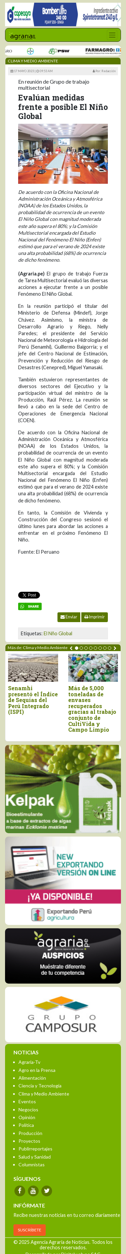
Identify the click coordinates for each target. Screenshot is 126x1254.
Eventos (27, 1101)
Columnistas (31, 1164)
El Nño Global (58, 633)
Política (26, 1125)
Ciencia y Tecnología (39, 1085)
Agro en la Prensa (36, 1070)
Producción (30, 1133)
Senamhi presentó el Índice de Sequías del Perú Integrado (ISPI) (33, 700)
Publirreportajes (35, 1148)
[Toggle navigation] (112, 35)
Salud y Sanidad (34, 1157)
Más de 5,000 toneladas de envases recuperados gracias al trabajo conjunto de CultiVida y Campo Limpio (92, 709)
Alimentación (32, 1078)
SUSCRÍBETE (29, 1229)
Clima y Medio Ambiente (43, 1094)
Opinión (26, 1117)
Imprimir (94, 616)
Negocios (28, 1109)
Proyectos (29, 1141)
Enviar (68, 616)
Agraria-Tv (29, 1062)
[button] (76, 648)
